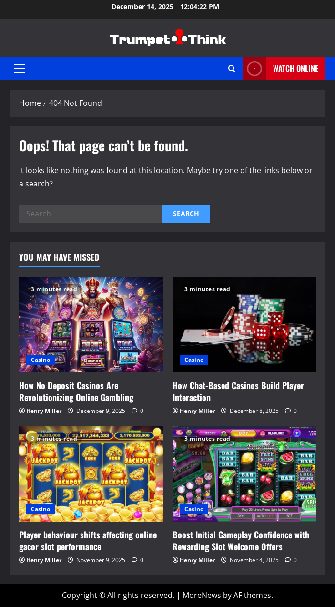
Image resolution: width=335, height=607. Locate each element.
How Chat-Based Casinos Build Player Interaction (238, 391)
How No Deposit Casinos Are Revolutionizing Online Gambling (76, 391)
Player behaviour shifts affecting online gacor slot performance (88, 540)
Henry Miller (43, 411)
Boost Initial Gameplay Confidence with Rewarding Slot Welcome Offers (241, 540)
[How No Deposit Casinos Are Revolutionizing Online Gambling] (91, 324)
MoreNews (202, 595)
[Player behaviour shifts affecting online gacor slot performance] (91, 474)
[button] (20, 69)
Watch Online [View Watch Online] (280, 68)
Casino (40, 360)
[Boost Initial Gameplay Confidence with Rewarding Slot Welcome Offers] (244, 474)
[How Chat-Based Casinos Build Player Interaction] (244, 324)
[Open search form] (231, 68)
